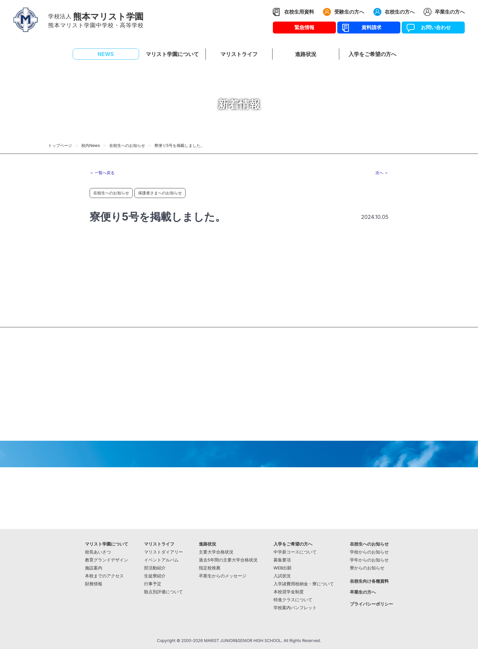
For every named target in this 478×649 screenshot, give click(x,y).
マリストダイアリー (163, 552)
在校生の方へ (400, 12)
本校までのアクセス (104, 575)
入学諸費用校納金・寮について (304, 583)
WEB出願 (283, 567)
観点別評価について (163, 591)
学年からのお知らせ (369, 559)
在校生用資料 (299, 12)
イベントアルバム (161, 559)
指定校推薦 (209, 567)
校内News (90, 145)
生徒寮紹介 (155, 575)
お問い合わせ (433, 27)
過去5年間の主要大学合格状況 (228, 559)
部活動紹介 (155, 567)
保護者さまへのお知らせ (160, 192)
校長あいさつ (98, 552)
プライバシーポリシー (371, 604)
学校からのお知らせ (369, 552)
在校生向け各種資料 (369, 581)
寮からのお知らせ (367, 567)
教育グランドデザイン (106, 559)
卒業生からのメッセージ (222, 575)
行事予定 (152, 583)
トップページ (60, 145)
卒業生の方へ (450, 12)
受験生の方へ (349, 12)
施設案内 (93, 567)
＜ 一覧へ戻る (102, 172)
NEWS (106, 54)
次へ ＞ (381, 172)
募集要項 (282, 559)
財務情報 (93, 583)
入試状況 (282, 575)
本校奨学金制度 (289, 591)
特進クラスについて (293, 599)
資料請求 (369, 27)
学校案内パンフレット (295, 607)
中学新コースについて (295, 552)
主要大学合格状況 (216, 552)
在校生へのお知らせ (127, 145)
